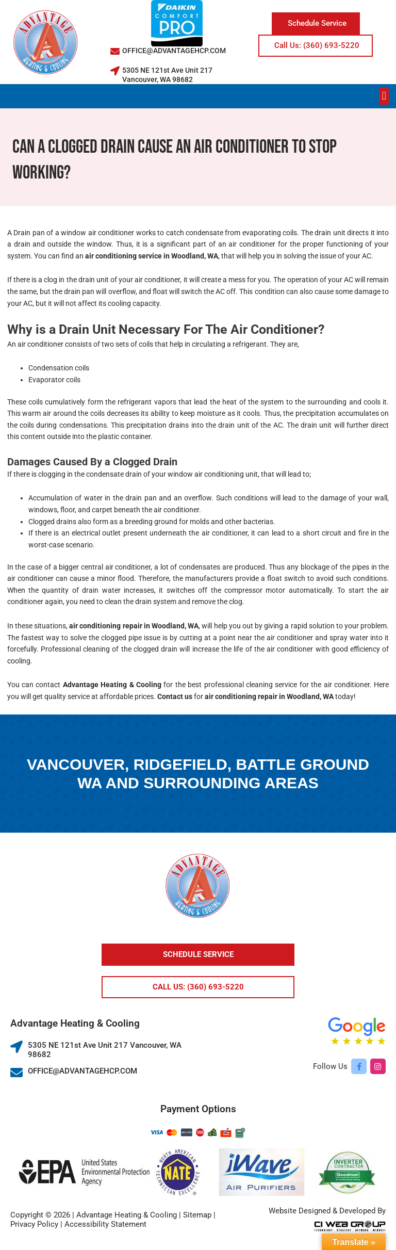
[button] (384, 96)
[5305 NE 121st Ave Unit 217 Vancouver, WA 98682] (115, 70)
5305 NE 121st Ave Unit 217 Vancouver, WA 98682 (167, 75)
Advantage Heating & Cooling (112, 684)
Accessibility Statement (105, 1224)
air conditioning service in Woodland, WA (151, 256)
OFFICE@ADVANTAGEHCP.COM (174, 50)
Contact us (174, 696)
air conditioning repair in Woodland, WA (134, 626)
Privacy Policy (34, 1224)
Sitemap (197, 1215)
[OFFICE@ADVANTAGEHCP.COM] (115, 51)
